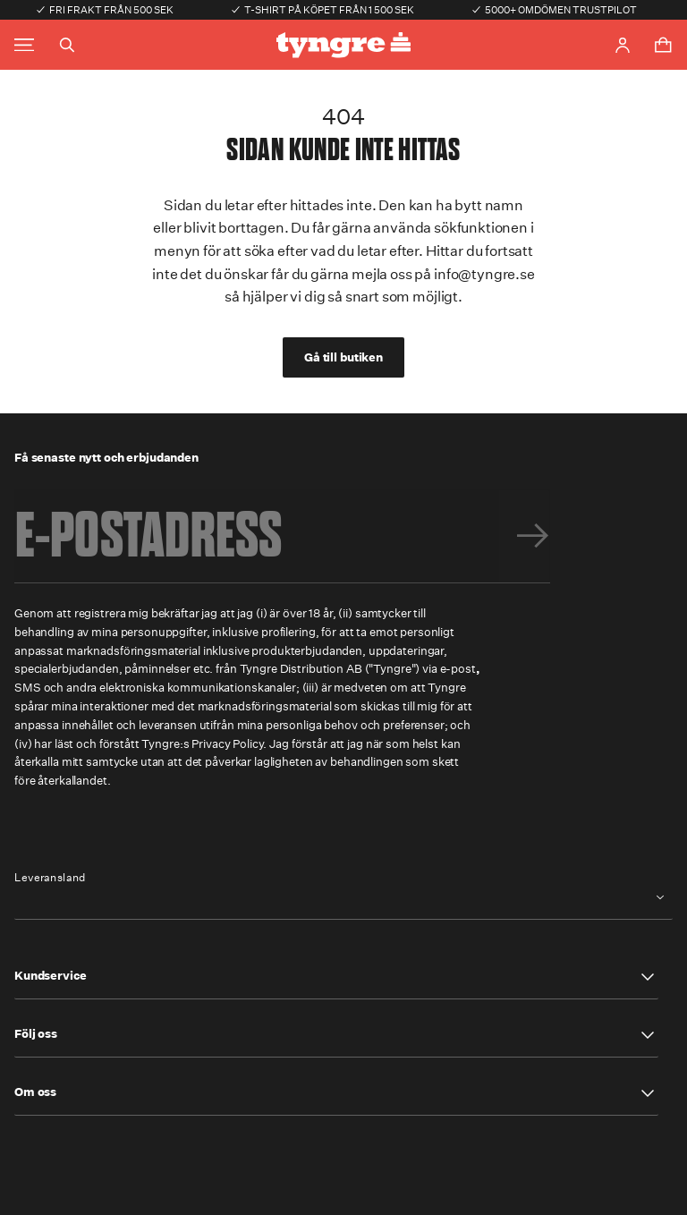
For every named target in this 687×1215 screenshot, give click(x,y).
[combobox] (343, 898)
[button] (336, 977)
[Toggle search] (67, 44)
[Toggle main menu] (24, 45)
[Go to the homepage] (343, 45)
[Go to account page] (622, 45)
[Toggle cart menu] (663, 44)
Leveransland (50, 877)
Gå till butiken (343, 357)
